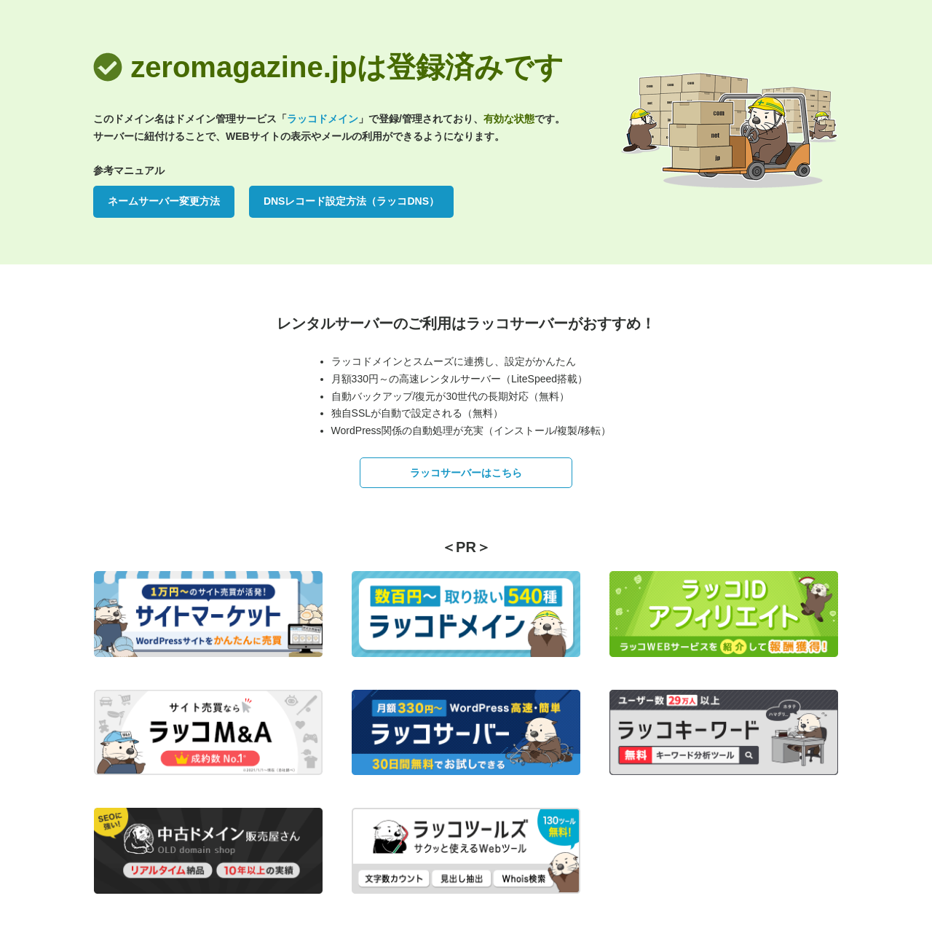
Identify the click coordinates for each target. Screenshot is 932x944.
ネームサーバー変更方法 (164, 201)
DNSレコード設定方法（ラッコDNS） (351, 201)
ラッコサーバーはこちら (466, 473)
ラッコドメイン (322, 119)
